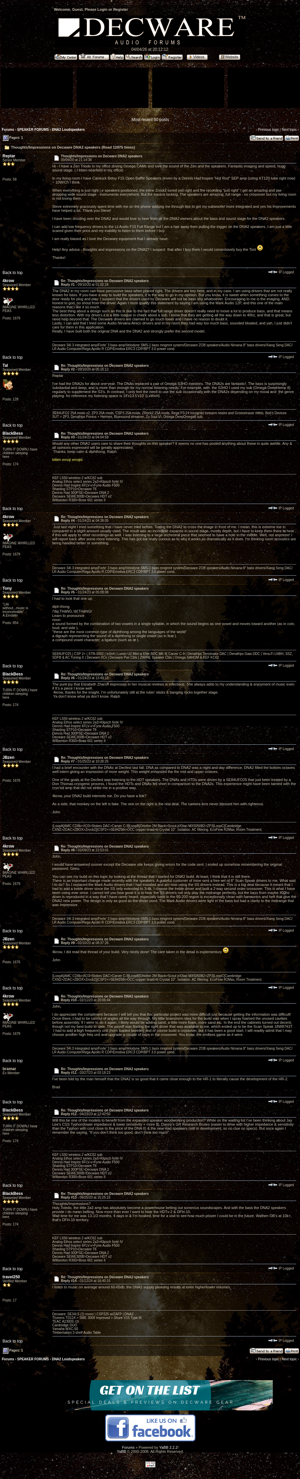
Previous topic (268, 129)
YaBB (121, 1451)
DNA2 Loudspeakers (68, 129)
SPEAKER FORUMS (33, 129)
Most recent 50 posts (150, 119)
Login (102, 9)
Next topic (289, 129)
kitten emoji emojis (67, 460)
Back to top (13, 272)
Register (120, 9)
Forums (8, 129)
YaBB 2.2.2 (168, 1447)
